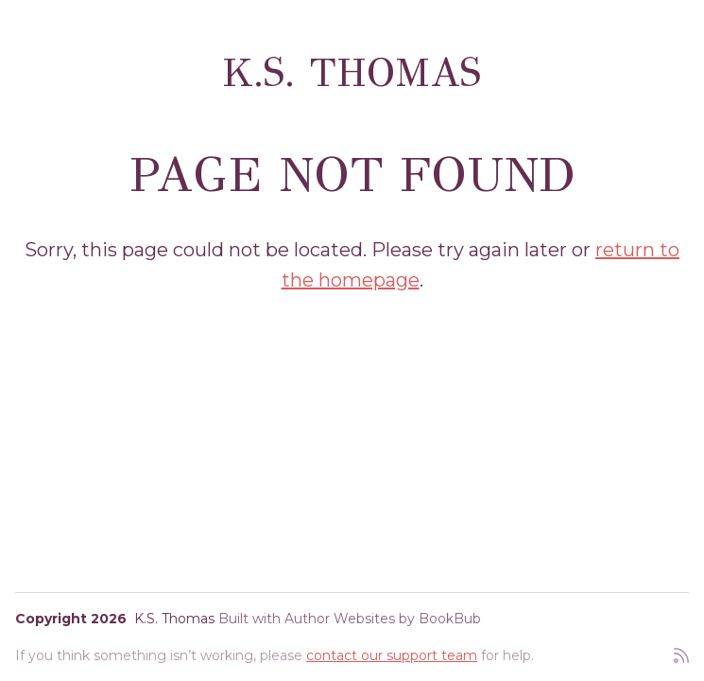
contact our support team (391, 655)
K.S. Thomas (352, 72)
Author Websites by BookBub (382, 618)
